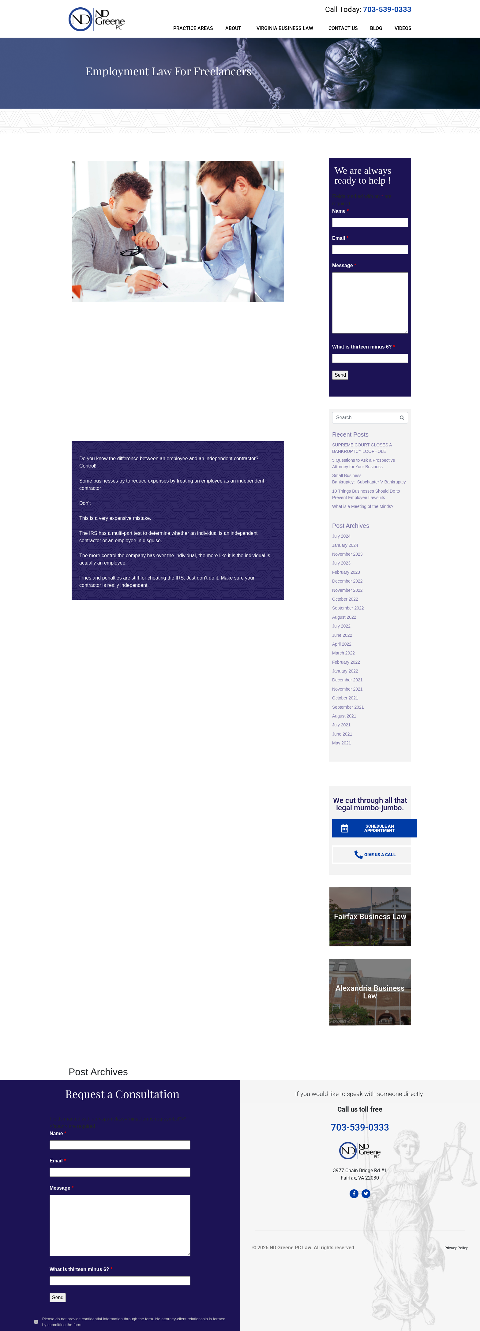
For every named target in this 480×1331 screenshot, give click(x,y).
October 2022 (345, 599)
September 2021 (348, 707)
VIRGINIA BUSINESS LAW (285, 28)
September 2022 (348, 608)
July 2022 (341, 626)
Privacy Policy (456, 1248)
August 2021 (344, 716)
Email (340, 238)
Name (340, 211)
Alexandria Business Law (370, 992)
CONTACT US (343, 28)
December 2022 (347, 581)
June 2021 (342, 734)
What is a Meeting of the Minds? (362, 506)
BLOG (376, 28)
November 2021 (347, 689)
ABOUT (233, 28)
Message (344, 265)
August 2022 (344, 617)
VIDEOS (403, 28)
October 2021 (345, 697)
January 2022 (345, 671)
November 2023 (347, 554)
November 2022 (347, 590)
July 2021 (341, 724)
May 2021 (341, 742)
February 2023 (346, 572)
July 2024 (341, 536)
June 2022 (342, 635)
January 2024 (345, 545)
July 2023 (341, 563)
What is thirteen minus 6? (363, 346)
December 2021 (347, 679)
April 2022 (341, 644)
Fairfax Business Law (370, 916)
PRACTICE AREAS (193, 28)
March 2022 (343, 653)
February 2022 (346, 662)
